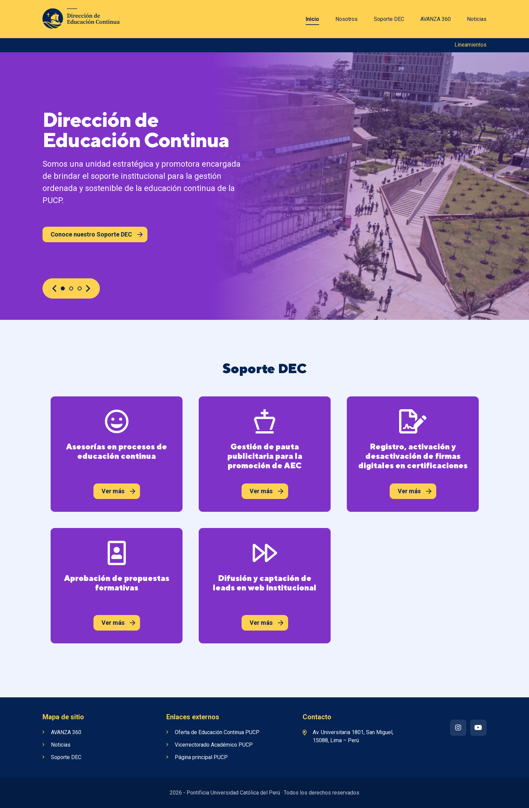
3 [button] (80, 288)
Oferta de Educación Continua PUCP (217, 732)
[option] (264, 186)
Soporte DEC (389, 19)
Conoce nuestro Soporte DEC (97, 234)
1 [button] (63, 288)
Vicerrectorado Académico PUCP (214, 745)
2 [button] (71, 288)
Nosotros (346, 19)
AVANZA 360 (435, 19)
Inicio (312, 19)
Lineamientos (470, 44)
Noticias (476, 19)
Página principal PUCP (201, 757)
